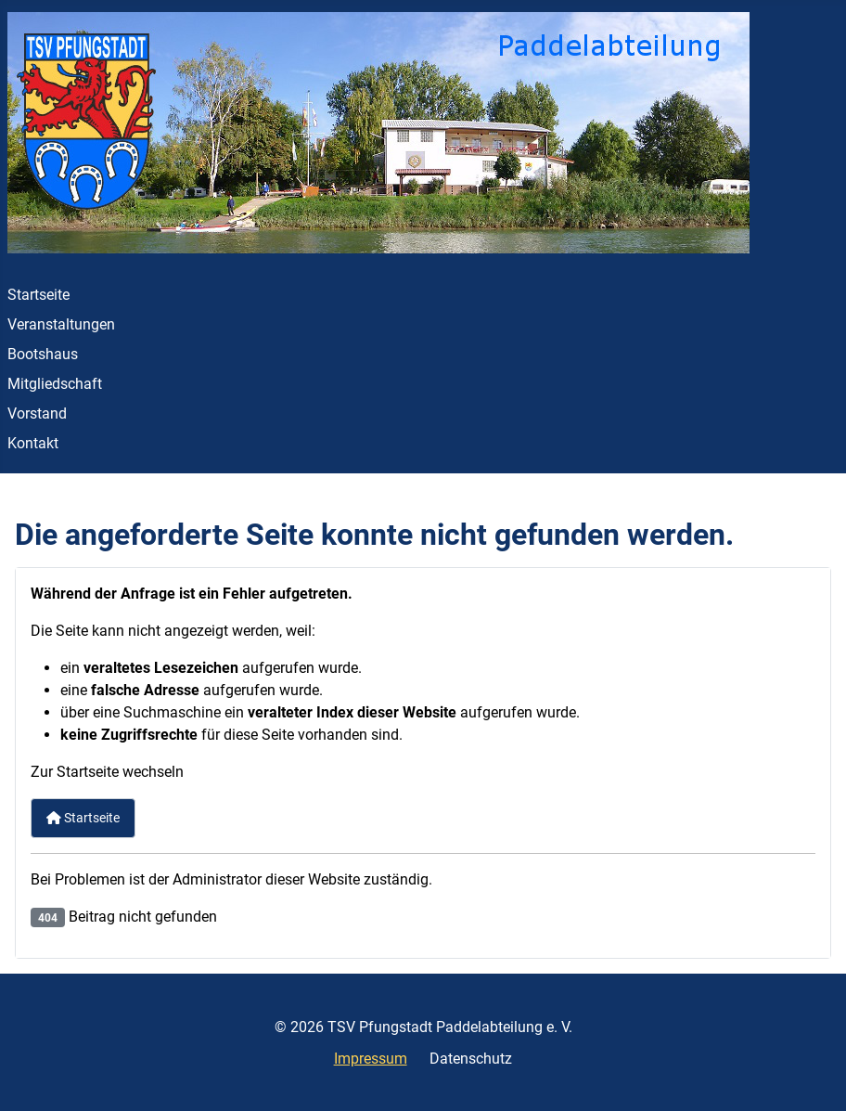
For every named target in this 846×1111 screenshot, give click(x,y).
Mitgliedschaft (54, 384)
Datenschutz (470, 1058)
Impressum (370, 1058)
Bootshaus (42, 354)
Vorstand (37, 413)
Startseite (38, 295)
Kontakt (32, 443)
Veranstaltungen (61, 324)
